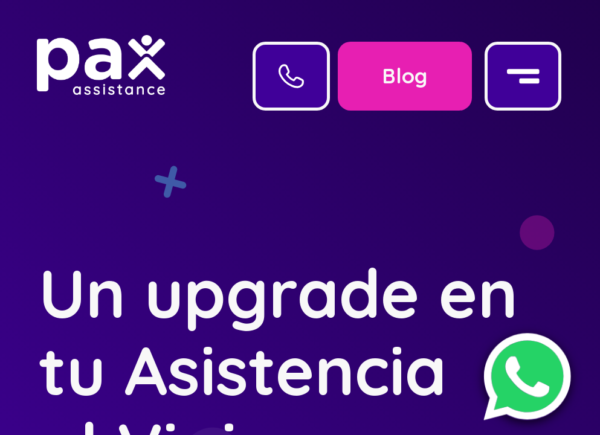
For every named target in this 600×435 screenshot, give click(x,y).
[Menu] (523, 76)
